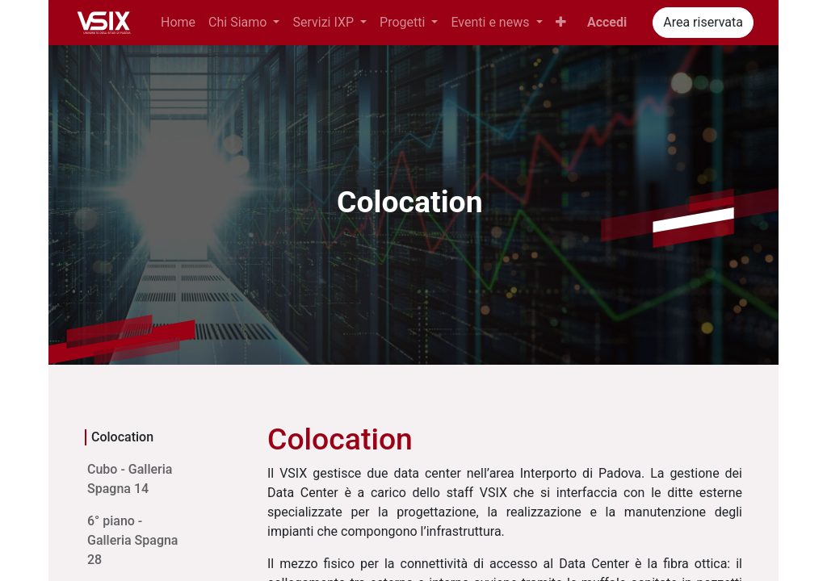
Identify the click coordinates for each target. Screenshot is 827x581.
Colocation (122, 437)
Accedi (607, 22)
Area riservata (703, 22)
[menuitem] (178, 22)
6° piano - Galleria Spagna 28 (132, 540)
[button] (561, 22)
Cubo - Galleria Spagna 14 (129, 479)
